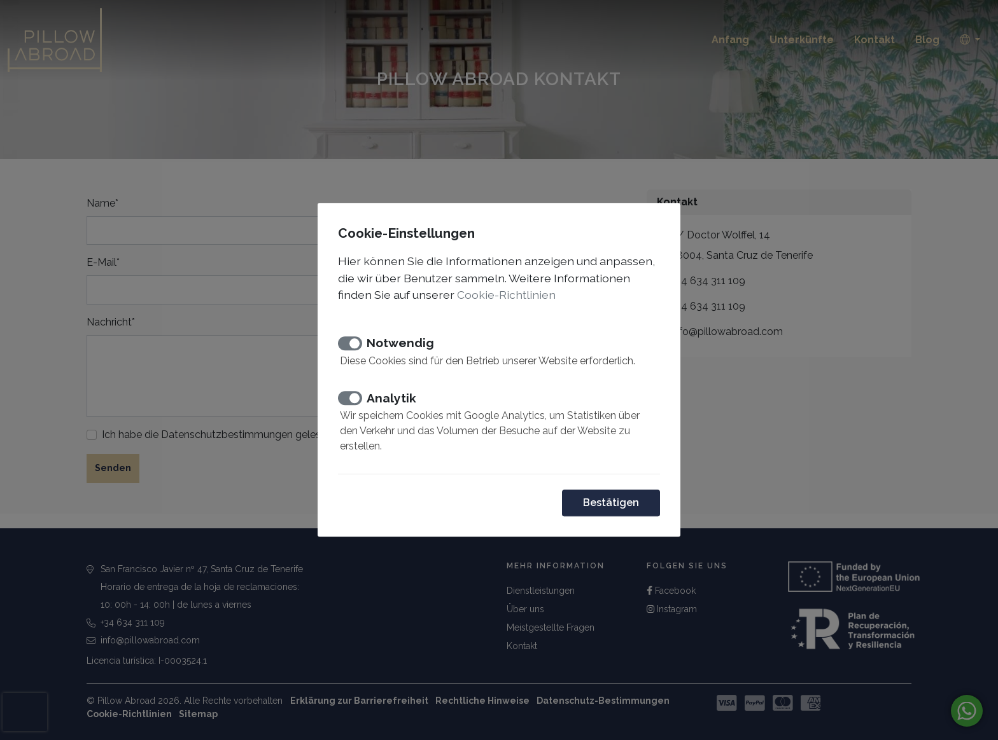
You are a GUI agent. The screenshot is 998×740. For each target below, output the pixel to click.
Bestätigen (611, 503)
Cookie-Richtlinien (506, 294)
